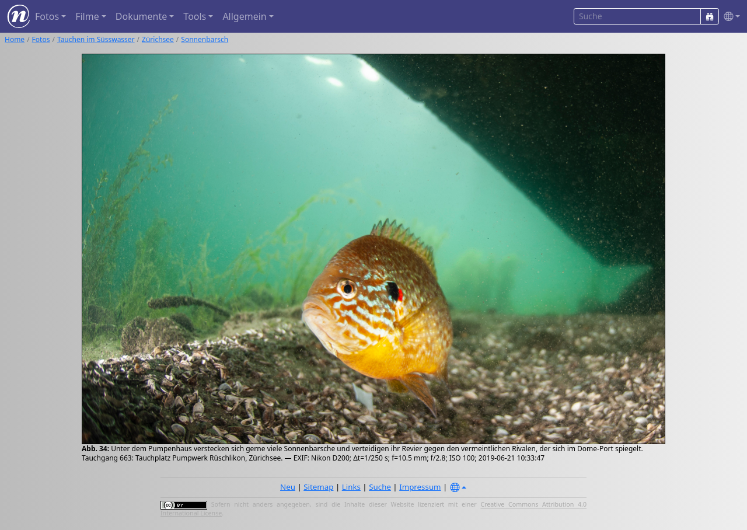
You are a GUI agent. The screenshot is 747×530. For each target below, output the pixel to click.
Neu (287, 487)
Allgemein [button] (244, 16)
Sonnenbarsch (204, 39)
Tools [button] (194, 16)
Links (351, 487)
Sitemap (318, 487)
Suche (380, 487)
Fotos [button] (47, 16)
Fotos (41, 39)
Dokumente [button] (141, 16)
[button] (729, 16)
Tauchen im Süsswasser (96, 39)
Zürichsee (158, 39)
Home (15, 39)
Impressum (420, 487)
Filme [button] (87, 16)
